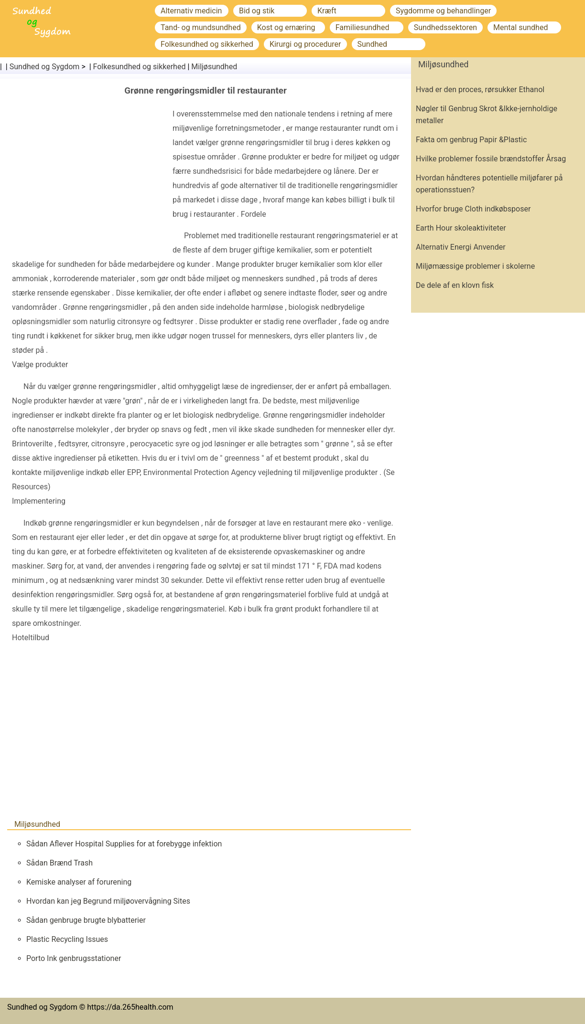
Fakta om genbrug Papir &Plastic (471, 139)
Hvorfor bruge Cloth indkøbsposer (473, 208)
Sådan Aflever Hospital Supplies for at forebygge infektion (124, 843)
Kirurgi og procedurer (305, 44)
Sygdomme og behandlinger (443, 10)
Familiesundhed (363, 27)
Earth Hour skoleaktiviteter (461, 227)
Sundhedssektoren (445, 27)
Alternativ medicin (191, 10)
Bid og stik (256, 10)
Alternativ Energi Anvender (461, 247)
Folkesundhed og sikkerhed (207, 44)
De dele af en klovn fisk (455, 285)
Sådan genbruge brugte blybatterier (86, 920)
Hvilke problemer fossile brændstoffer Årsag (491, 158)
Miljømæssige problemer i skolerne (475, 266)
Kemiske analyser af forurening (78, 882)
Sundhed (373, 44)
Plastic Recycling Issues (67, 939)
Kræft (326, 10)
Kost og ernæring (286, 27)
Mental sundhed (520, 27)
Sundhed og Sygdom (45, 66)
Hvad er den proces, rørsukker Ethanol (480, 89)
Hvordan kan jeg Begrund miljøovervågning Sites (108, 901)
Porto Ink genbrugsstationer (73, 958)
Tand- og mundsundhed (201, 27)
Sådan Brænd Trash (59, 862)
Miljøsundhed (214, 66)
